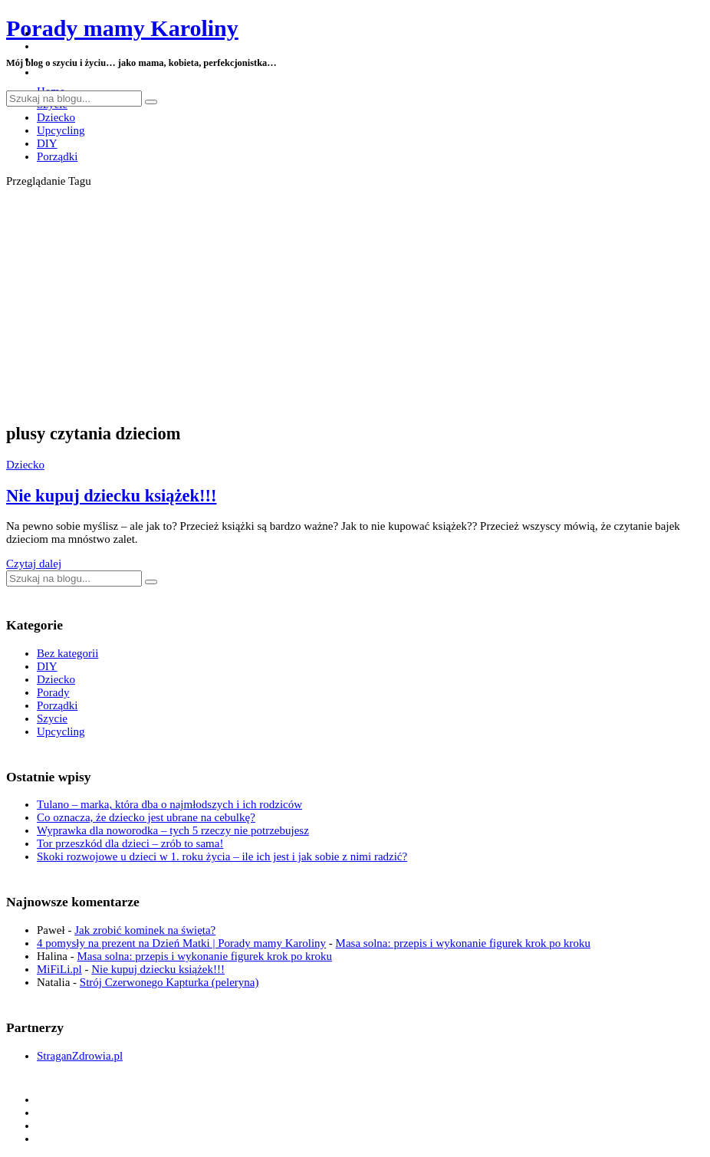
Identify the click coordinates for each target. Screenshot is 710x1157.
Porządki (57, 156)
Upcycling (60, 130)
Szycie (52, 718)
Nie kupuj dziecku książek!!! (111, 495)
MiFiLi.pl (59, 969)
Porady (53, 692)
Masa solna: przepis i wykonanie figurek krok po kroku (463, 943)
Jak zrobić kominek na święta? (144, 930)
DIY (47, 143)
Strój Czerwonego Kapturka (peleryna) (169, 982)
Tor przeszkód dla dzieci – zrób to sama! (130, 843)
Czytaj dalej (33, 563)
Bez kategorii (67, 653)
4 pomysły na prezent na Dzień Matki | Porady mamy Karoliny (181, 943)
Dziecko (56, 117)
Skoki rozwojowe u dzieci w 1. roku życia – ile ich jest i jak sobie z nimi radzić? (222, 856)
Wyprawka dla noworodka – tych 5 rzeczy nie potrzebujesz (173, 830)
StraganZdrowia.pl (80, 1056)
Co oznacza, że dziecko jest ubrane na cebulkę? (146, 817)
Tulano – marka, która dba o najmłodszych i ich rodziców (169, 804)
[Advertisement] (355, 303)
